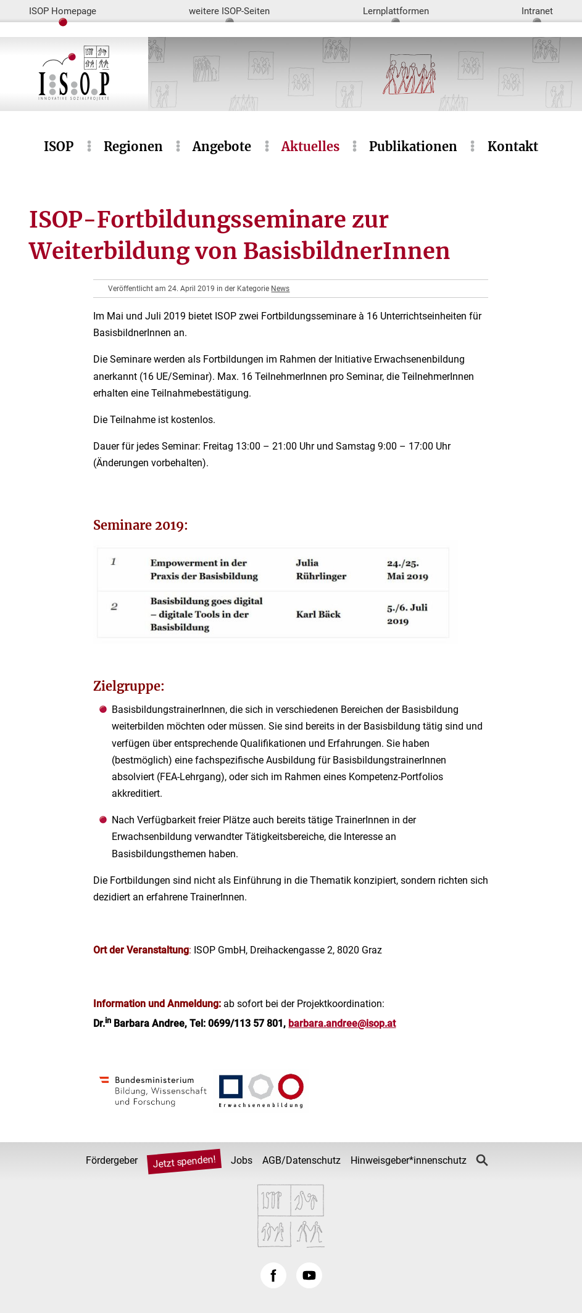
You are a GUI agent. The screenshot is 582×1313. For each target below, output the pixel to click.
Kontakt (513, 146)
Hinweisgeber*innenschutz (409, 1160)
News (280, 288)
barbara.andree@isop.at (342, 1023)
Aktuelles (310, 146)
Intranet (537, 11)
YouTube (309, 1275)
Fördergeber (112, 1160)
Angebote (222, 146)
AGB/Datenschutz (301, 1160)
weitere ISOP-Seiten (229, 11)
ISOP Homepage (62, 11)
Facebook (273, 1275)
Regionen (133, 146)
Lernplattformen (396, 11)
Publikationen (413, 146)
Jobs (241, 1160)
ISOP (58, 146)
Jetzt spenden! (184, 1161)
